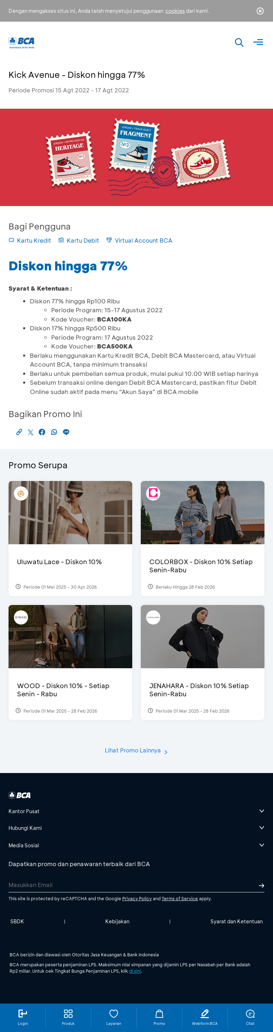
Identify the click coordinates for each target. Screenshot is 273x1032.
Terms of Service (180, 898)
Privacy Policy (137, 898)
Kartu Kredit (30, 240)
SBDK (17, 921)
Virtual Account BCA (139, 240)
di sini (135, 971)
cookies (175, 10)
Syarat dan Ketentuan (236, 921)
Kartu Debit (78, 240)
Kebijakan (117, 921)
